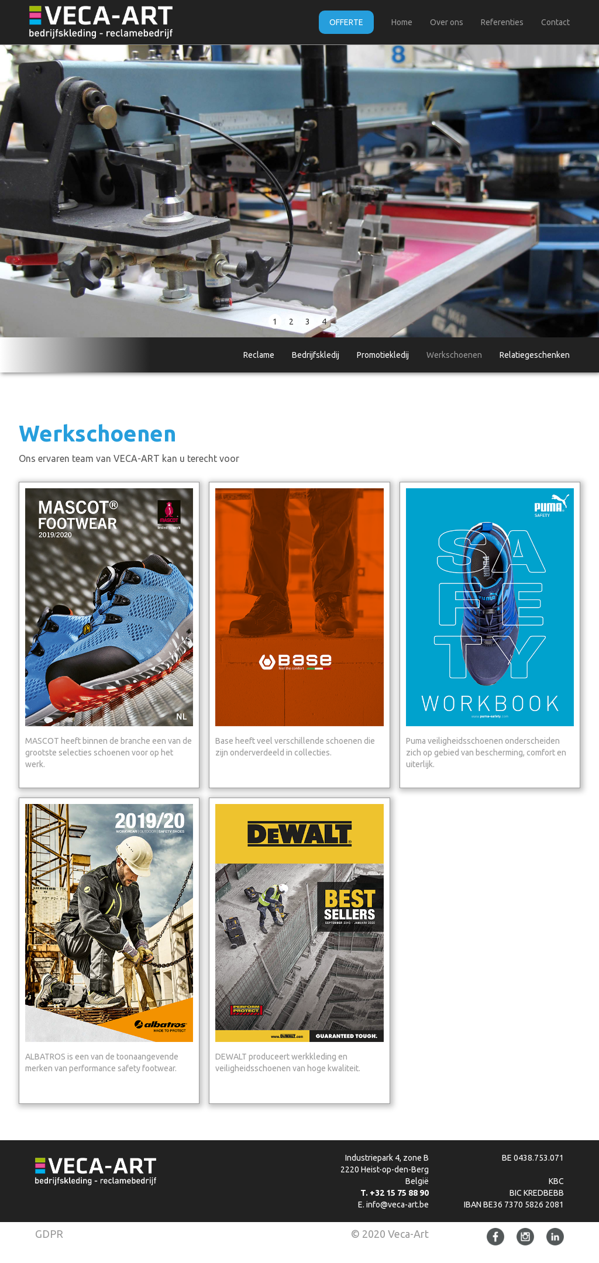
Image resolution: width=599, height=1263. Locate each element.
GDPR (49, 1234)
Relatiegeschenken (535, 355)
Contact (555, 22)
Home (401, 22)
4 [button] (324, 321)
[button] (23, 191)
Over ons (446, 22)
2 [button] (291, 321)
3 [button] (307, 321)
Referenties (502, 22)
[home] (101, 22)
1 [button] (275, 321)
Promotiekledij (383, 355)
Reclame (258, 355)
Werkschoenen (454, 355)
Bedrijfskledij (315, 355)
